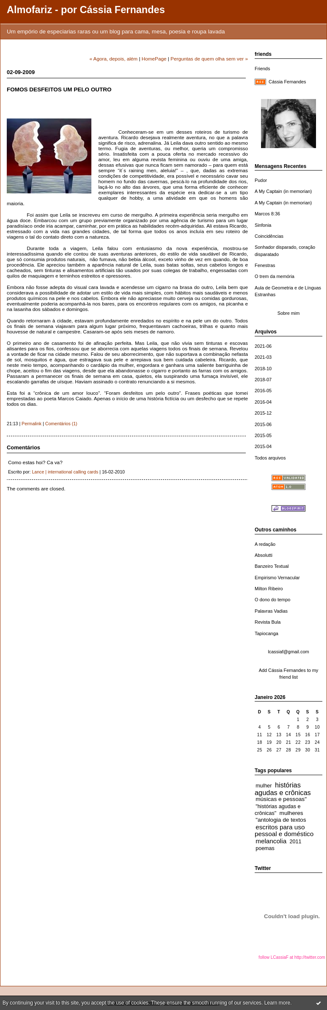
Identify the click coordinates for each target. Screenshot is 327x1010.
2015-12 (263, 413)
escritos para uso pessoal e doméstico (284, 830)
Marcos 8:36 (267, 213)
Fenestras (265, 265)
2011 (296, 842)
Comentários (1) (61, 423)
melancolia (271, 841)
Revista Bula (267, 622)
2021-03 (263, 357)
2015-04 (263, 446)
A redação (265, 544)
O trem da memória (274, 276)
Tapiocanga (266, 633)
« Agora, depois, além (113, 58)
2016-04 (263, 402)
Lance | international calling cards (65, 471)
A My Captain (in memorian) (283, 191)
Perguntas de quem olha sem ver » (209, 58)
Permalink (31, 423)
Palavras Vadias (271, 611)
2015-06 (263, 424)
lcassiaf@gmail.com (288, 651)
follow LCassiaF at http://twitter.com (291, 957)
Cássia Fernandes (287, 81)
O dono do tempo (272, 599)
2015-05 (263, 435)
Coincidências (269, 236)
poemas (265, 848)
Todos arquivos (270, 457)
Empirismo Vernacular (277, 577)
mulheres (291, 813)
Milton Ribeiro (269, 588)
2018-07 (263, 379)
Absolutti (263, 555)
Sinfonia (263, 225)
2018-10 (263, 368)
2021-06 (263, 346)
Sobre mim (289, 313)
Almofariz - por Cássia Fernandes (86, 9)
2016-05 (263, 390)
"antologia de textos (281, 820)
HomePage (154, 58)
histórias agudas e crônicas (283, 788)
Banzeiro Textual (272, 566)
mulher (264, 786)
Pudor (261, 180)
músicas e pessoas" (281, 799)
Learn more (277, 1003)
